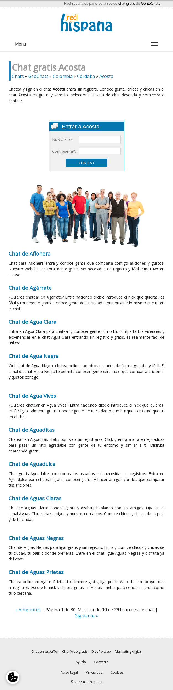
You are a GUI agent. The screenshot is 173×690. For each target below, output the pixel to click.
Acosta (106, 76)
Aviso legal (69, 672)
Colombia (63, 76)
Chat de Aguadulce (32, 463)
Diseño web (101, 651)
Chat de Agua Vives (32, 395)
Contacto (101, 662)
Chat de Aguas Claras (35, 498)
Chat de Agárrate (30, 287)
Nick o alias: (62, 139)
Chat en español (44, 651)
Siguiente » (86, 616)
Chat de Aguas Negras (36, 537)
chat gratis (126, 3)
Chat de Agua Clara (32, 321)
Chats (18, 76)
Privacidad (94, 672)
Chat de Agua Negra (34, 355)
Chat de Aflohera (30, 253)
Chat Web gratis (74, 651)
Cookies (116, 672)
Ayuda (81, 662)
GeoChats (38, 76)
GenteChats (150, 3)
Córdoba (86, 76)
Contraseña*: (64, 151)
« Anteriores (28, 610)
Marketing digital (128, 651)
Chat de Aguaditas (32, 429)
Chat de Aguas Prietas (36, 571)
